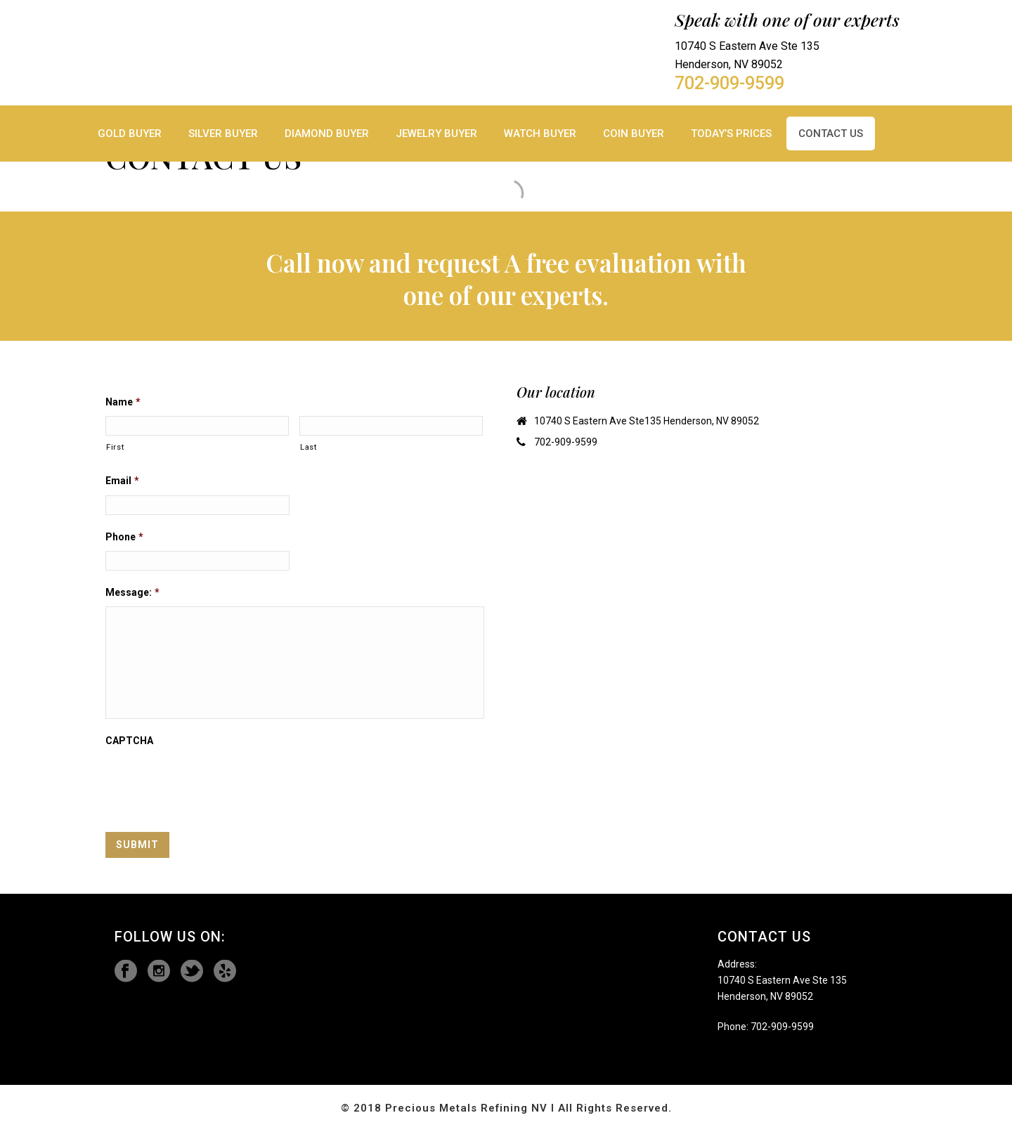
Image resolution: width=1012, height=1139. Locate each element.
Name (123, 402)
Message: (132, 592)
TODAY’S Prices (731, 133)
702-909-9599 (729, 83)
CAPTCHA (129, 740)
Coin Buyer (633, 133)
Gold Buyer (130, 133)
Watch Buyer (540, 133)
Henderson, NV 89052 (765, 996)
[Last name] (391, 426)
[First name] (197, 426)
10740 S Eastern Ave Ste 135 (782, 980)
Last (308, 447)
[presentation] (212, 782)
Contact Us (830, 133)
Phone (124, 536)
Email (122, 480)
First (115, 447)
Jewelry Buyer (436, 133)
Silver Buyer (223, 133)
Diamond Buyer (327, 133)
